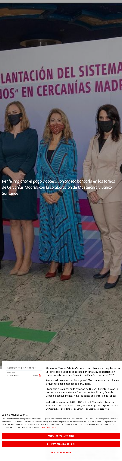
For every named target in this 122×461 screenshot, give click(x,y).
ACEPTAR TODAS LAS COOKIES (61, 436)
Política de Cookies (49, 427)
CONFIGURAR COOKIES (61, 452)
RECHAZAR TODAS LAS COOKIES (61, 444)
